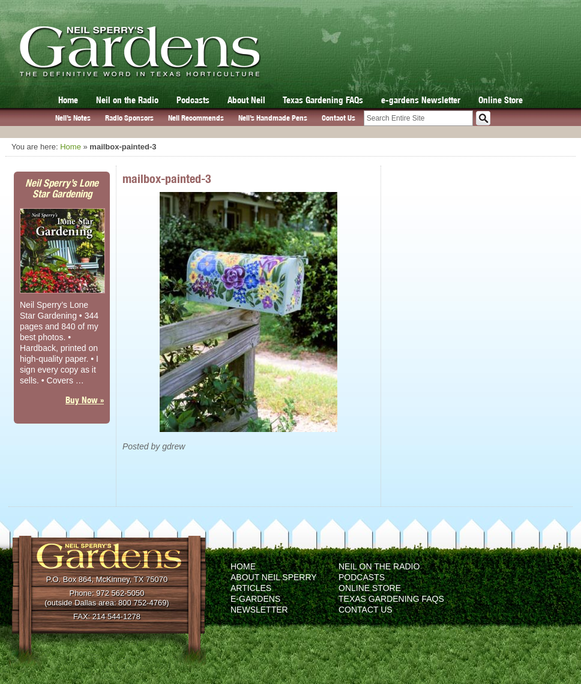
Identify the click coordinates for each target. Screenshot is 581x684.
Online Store (500, 100)
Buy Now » (84, 400)
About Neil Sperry (273, 577)
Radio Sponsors (129, 117)
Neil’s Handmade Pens (272, 117)
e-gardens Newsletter (420, 100)
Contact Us (338, 117)
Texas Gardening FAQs (323, 100)
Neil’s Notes (73, 117)
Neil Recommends (196, 117)
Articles (250, 588)
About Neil (246, 100)
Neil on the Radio (127, 100)
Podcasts (192, 100)
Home (68, 100)
